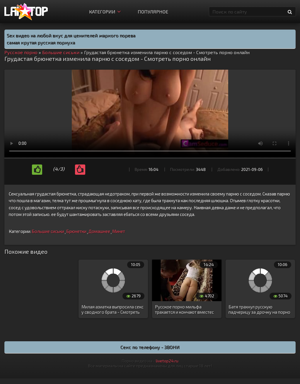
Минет (118, 231)
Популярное (153, 11)
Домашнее (99, 231)
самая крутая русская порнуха (41, 42)
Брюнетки (76, 231)
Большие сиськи (48, 231)
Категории (105, 11)
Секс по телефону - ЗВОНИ (150, 347)
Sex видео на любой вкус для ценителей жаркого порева (71, 35)
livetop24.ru (167, 360)
